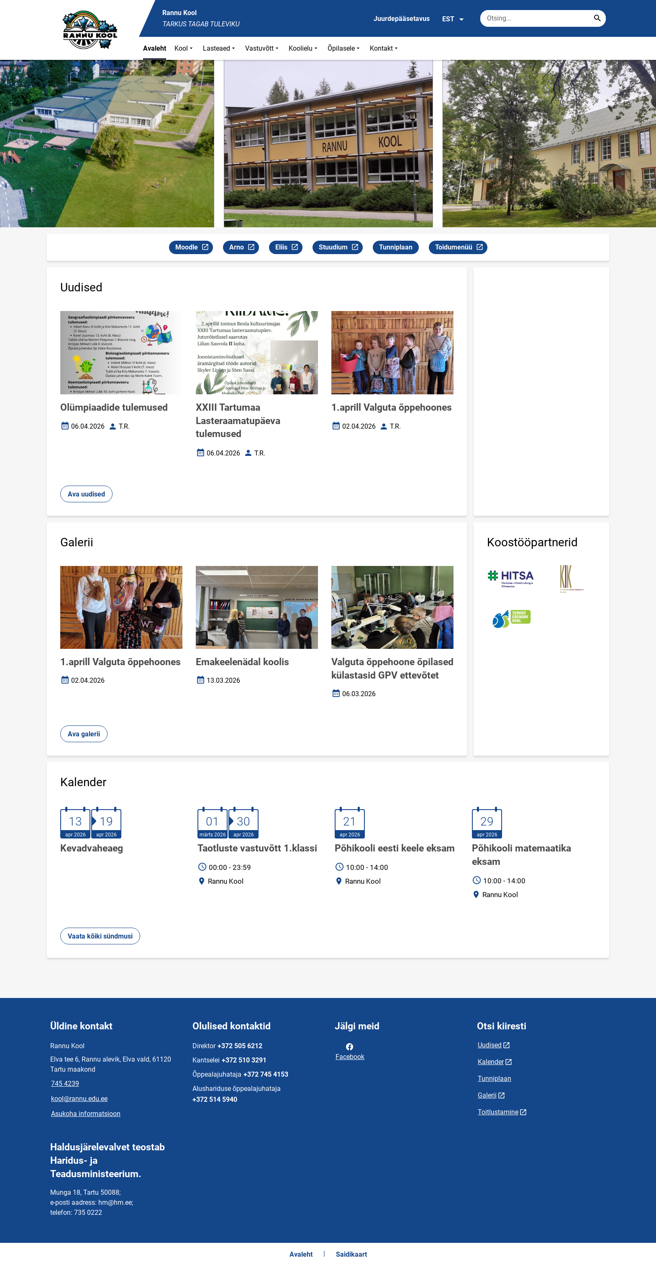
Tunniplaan (396, 247)
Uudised (490, 1045)
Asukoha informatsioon (85, 1114)
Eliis (288, 248)
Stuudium (340, 248)
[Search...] (597, 18)
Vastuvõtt (262, 48)
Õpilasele (344, 48)
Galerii (487, 1095)
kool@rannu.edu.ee (79, 1099)
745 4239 (65, 1084)
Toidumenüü (461, 248)
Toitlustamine (498, 1112)
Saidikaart (351, 1254)
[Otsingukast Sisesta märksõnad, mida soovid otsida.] (543, 18)
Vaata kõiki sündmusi (100, 936)
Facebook (350, 1051)
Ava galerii (84, 734)
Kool (184, 48)
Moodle (194, 248)
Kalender (491, 1062)
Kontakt (385, 48)
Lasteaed (220, 48)
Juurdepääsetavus (402, 19)
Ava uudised (86, 494)
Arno (244, 248)
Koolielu (304, 48)
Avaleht (154, 48)
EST (453, 19)
